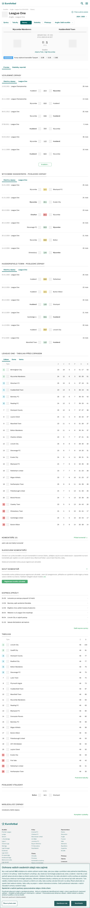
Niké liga (4, 846)
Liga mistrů (5, 853)
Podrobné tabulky (81, 778)
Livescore (64, 861)
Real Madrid (34, 848)
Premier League (6, 832)
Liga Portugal (5, 848)
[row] (45, 89)
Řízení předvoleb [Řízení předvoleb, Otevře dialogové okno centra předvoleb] (9, 903)
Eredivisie (5, 850)
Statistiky (37, 22)
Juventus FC (35, 841)
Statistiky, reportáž (19, 67)
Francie (63, 839)
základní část (41, 35)
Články (33, 853)
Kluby (33, 829)
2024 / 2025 (82, 17)
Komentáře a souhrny (37, 860)
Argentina (64, 848)
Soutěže (5, 9)
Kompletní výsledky (81, 814)
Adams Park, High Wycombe (45, 52)
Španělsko (64, 846)
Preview (6, 67)
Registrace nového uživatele (14, 581)
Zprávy (6, 22)
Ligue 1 (4, 841)
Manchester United (37, 836)
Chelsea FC (34, 834)
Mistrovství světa (7, 860)
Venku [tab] (21, 359)
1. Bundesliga (6, 839)
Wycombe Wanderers (22, 29)
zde (44, 577)
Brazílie (63, 850)
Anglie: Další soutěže (64, 22)
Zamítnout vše (62, 903)
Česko (63, 832)
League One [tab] (22, 81)
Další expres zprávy (81, 628)
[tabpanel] (45, 125)
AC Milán (34, 839)
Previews (34, 858)
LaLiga (4, 834)
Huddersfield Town (67, 29)
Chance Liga (5, 843)
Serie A (4, 836)
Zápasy (32, 9)
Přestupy (47, 22)
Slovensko (64, 834)
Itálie (62, 841)
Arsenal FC (34, 832)
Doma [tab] (14, 359)
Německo (64, 843)
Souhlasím (79, 903)
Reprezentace (65, 829)
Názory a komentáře (37, 863)
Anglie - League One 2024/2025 (19, 9)
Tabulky (15, 22)
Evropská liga (6, 855)
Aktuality (34, 856)
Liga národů (5, 862)
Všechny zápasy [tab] (9, 81)
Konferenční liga (6, 857)
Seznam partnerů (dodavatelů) (14, 897)
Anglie (63, 836)
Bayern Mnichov (36, 843)
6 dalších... (45, 164)
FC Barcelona (35, 846)
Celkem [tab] (6, 359)
